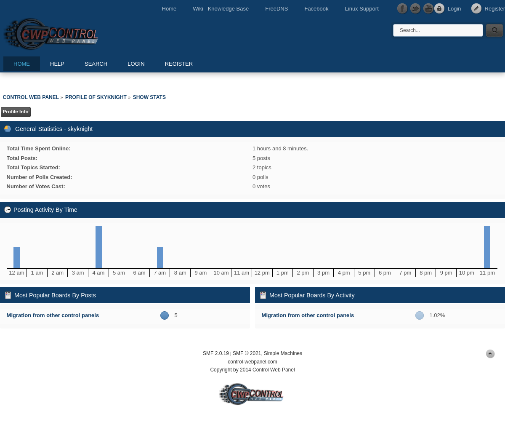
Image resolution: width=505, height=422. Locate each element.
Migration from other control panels (53, 315)
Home (169, 8)
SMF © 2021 (247, 353)
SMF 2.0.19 (216, 353)
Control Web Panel (69, 33)
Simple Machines (283, 353)
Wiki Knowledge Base (221, 8)
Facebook (316, 8)
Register (495, 8)
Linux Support (362, 8)
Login (454, 8)
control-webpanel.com (252, 362)
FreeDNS (276, 8)
